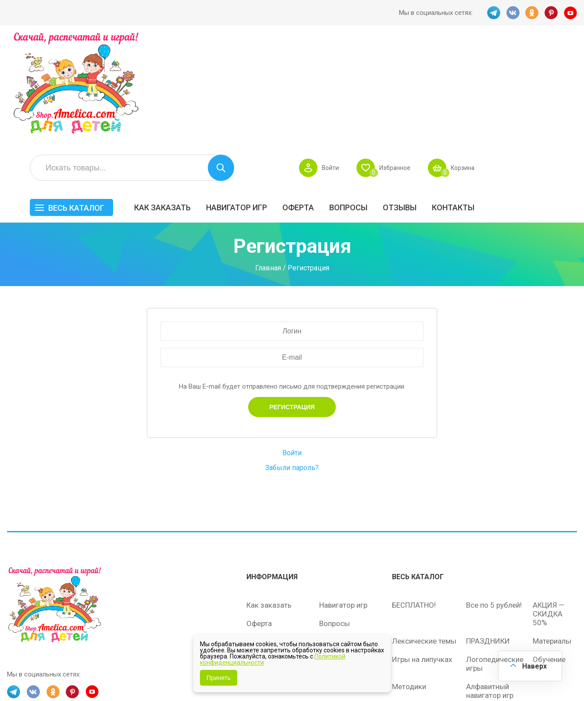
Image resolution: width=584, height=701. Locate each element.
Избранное (494, 60)
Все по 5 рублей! (494, 498)
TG (493, 12)
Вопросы (451, 99)
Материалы (552, 534)
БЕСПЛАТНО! (414, 498)
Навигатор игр (339, 99)
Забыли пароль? (292, 362)
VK (512, 12)
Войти (428, 60)
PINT (551, 12)
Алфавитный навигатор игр (489, 584)
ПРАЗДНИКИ (488, 534)
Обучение (549, 552)
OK (531, 12)
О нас (328, 553)
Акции (256, 535)
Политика (262, 571)
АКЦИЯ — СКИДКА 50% (548, 507)
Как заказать (265, 99)
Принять (219, 677)
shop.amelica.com (141, 674)
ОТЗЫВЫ (502, 99)
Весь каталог (179, 99)
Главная (268, 162)
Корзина (564, 60)
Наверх (534, 666)
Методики (409, 579)
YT (570, 12)
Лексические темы (424, 534)
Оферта (401, 99)
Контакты (555, 99)
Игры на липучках (422, 552)
